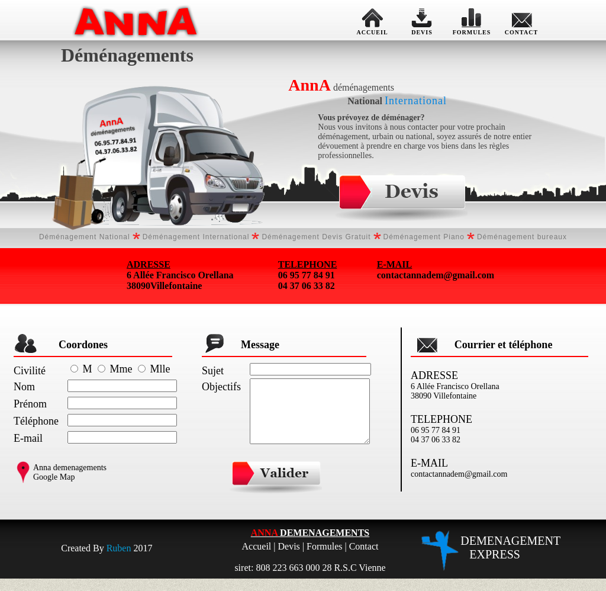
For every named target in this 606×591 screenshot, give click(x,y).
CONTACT (521, 20)
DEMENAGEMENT (510, 560)
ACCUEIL (372, 20)
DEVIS (422, 20)
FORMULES (472, 20)
